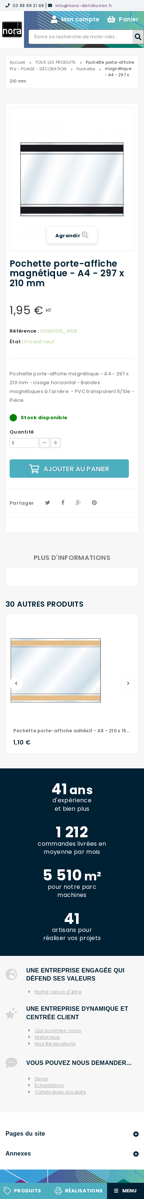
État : (16, 342)
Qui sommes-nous (58, 1030)
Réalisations (84, 1190)
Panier (123, 19)
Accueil (17, 62)
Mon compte (75, 19)
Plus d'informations (72, 557)
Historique (47, 1037)
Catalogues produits (60, 1092)
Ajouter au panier (69, 468)
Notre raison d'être (58, 992)
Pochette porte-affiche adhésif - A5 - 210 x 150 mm (72, 731)
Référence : (24, 331)
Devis (41, 1079)
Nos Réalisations (55, 1044)
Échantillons (49, 1085)
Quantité (22, 432)
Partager (22, 502)
